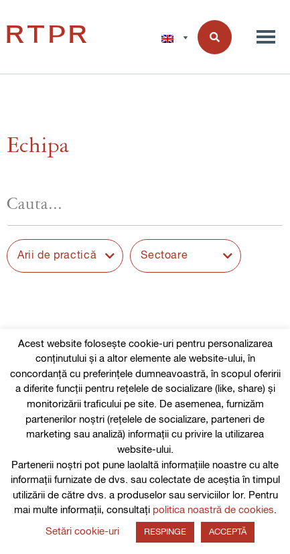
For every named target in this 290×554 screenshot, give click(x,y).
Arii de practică (56, 256)
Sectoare (164, 256)
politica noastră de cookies (213, 510)
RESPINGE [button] (165, 532)
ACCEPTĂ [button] (227, 532)
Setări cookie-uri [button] (82, 532)
